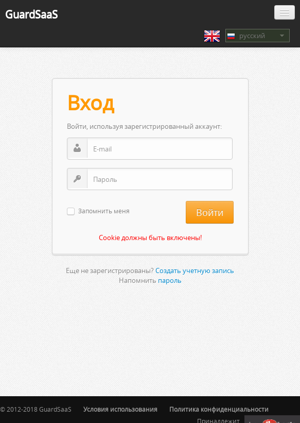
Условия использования (120, 409)
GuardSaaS (31, 14)
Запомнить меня (104, 211)
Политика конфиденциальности (219, 409)
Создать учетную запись (194, 270)
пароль (170, 280)
